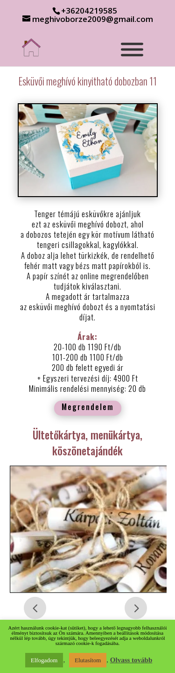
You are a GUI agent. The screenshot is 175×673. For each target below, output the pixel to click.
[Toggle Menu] (132, 49)
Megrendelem (88, 406)
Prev (35, 608)
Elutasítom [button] (88, 660)
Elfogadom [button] (44, 660)
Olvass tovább (131, 660)
